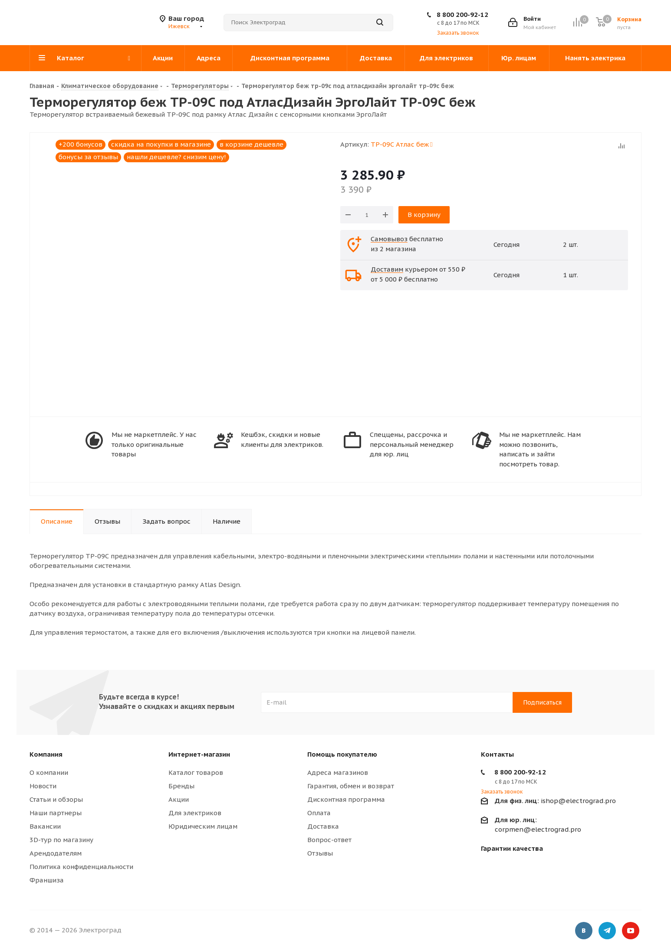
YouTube (630, 931)
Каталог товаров (195, 772)
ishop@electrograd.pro (555, 801)
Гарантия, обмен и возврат (350, 786)
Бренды (181, 786)
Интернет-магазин (199, 754)
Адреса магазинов (337, 772)
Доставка (323, 826)
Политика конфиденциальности (81, 866)
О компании (49, 772)
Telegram (607, 931)
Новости (43, 786)
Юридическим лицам (202, 826)
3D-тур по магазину (61, 840)
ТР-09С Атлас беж (401, 144)
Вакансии (45, 826)
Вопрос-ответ (329, 840)
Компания (46, 754)
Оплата (319, 813)
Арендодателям (56, 853)
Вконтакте (583, 931)
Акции (178, 799)
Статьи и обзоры (56, 799)
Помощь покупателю (342, 754)
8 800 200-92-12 (462, 14)
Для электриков (194, 813)
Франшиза (47, 880)
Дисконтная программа (346, 799)
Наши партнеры (56, 813)
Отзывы (320, 853)
